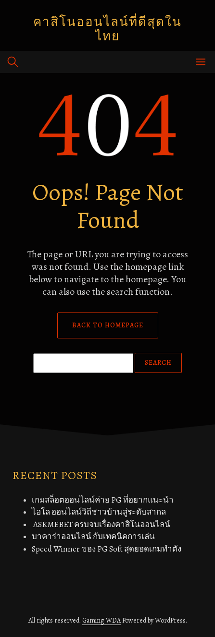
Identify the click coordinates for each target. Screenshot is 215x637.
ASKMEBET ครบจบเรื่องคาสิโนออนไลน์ (101, 524)
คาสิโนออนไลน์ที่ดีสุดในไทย (107, 29)
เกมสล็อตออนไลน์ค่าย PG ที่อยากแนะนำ (103, 499)
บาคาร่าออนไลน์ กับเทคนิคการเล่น (93, 536)
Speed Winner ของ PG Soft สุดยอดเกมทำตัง (106, 548)
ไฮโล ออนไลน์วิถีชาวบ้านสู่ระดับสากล (99, 511)
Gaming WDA (101, 620)
